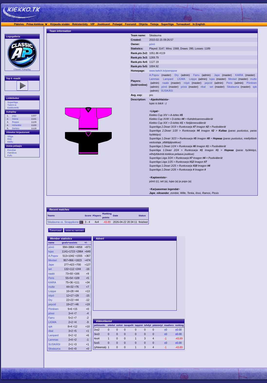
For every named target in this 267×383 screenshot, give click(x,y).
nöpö (187, 82)
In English (199, 24)
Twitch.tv (11, 105)
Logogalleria (13, 36)
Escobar (11, 150)
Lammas (154, 78)
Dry (177, 75)
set (212, 86)
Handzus (12, 152)
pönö (152, 44)
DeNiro (15, 128)
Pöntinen (252, 82)
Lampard (168, 78)
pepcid (209, 82)
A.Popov (154, 75)
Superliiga (167, 24)
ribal (203, 86)
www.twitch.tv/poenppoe (163, 70)
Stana (15, 118)
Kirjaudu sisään (60, 24)
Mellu (10, 141)
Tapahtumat (56, 230)
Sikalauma (233, 86)
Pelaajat (117, 24)
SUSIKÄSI (167, 90)
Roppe (15, 122)
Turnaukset (183, 24)
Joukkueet (103, 24)
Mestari (233, 78)
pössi (184, 86)
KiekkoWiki (13, 107)
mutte (253, 78)
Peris (229, 82)
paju (14, 115)
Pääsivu (19, 24)
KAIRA (239, 75)
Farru (197, 75)
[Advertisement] (88, 71)
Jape (217, 75)
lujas (212, 78)
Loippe (193, 78)
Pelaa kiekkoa (35, 24)
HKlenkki (16, 125)
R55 (9, 139)
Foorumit (130, 24)
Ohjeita (143, 24)
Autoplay (11, 111)
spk (255, 86)
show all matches (75, 230)
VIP (92, 24)
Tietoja (154, 24)
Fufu (9, 155)
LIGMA (181, 78)
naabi (166, 82)
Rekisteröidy (80, 24)
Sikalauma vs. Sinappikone (65, 221)
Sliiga (10, 136)
